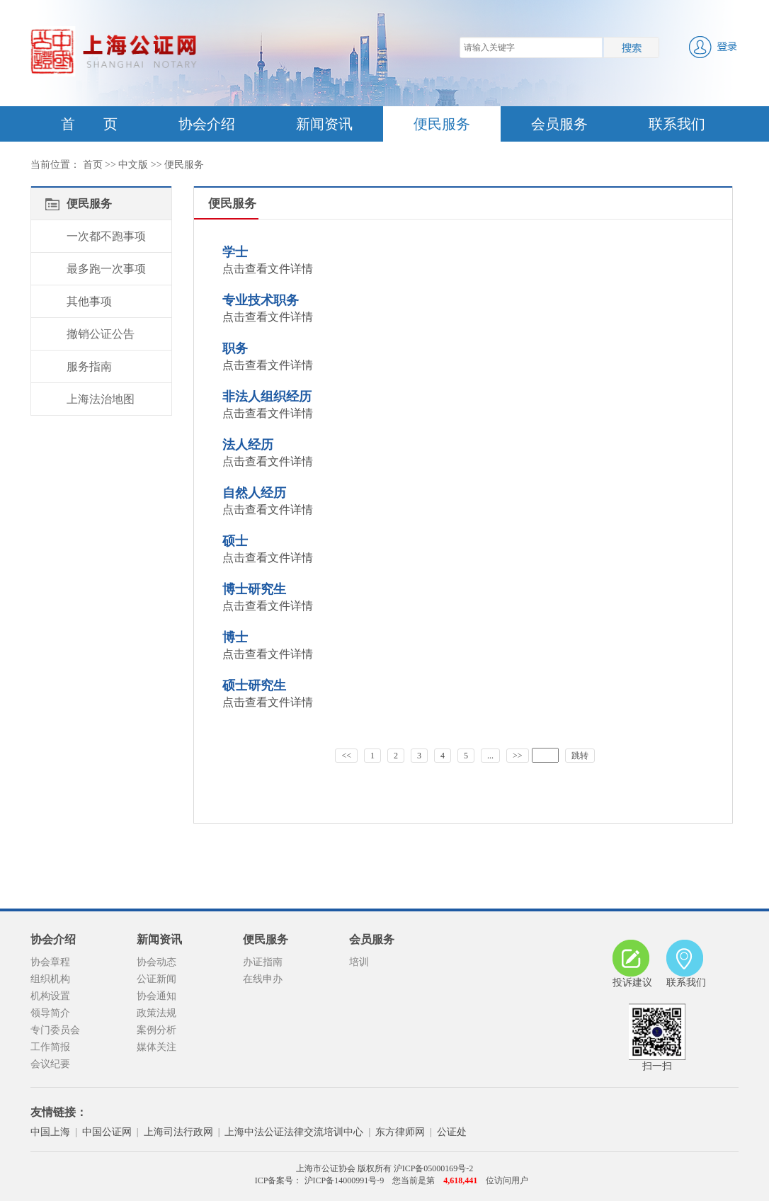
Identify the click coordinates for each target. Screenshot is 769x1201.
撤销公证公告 (101, 334)
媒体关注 (156, 1047)
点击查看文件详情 (267, 269)
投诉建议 (632, 964)
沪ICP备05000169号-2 (434, 1168)
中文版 (133, 164)
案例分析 (156, 1030)
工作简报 (50, 1047)
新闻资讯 (324, 124)
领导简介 (50, 1013)
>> (518, 756)
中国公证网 (107, 1132)
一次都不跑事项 (106, 236)
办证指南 (263, 962)
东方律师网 (400, 1132)
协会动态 (156, 962)
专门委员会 (55, 1030)
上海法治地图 (101, 399)
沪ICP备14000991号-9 (343, 1180)
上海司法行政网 (178, 1132)
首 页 (89, 124)
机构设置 (50, 996)
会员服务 (559, 124)
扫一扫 (657, 1037)
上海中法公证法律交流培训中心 (293, 1132)
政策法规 (156, 1013)
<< (346, 756)
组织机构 (50, 979)
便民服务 (442, 124)
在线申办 (263, 979)
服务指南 (89, 366)
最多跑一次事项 (106, 269)
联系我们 (677, 124)
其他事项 (89, 301)
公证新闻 (156, 979)
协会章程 (50, 962)
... (490, 756)
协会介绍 (206, 124)
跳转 (579, 756)
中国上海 (50, 1132)
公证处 (452, 1132)
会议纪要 (50, 1064)
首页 (93, 164)
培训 (359, 962)
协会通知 (156, 996)
